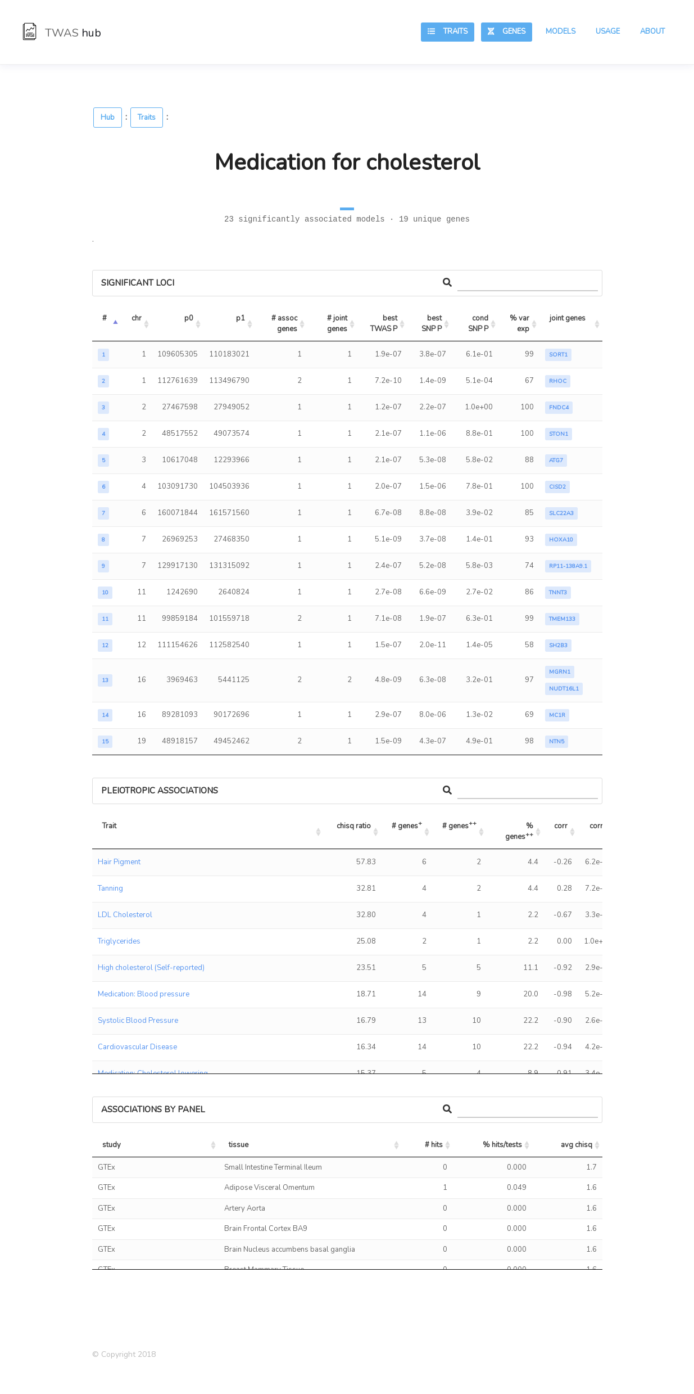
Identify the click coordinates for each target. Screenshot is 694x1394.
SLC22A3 (561, 513)
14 (105, 715)
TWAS (61, 32)
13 (105, 680)
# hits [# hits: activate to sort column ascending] (434, 1145)
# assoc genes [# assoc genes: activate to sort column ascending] (285, 324)
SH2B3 (558, 645)
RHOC (557, 381)
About (652, 31)
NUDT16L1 (564, 689)
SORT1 (558, 355)
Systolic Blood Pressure (138, 1021)
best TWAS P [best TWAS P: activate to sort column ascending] (384, 324)
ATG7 (556, 460)
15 (105, 742)
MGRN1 (559, 672)
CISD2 (557, 487)
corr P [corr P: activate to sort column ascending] (599, 826)
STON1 (558, 434)
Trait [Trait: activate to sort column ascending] (109, 826)
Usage (608, 31)
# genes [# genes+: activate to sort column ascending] (407, 825)
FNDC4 (559, 408)
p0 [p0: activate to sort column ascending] (188, 318)
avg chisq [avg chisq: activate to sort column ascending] (576, 1145)
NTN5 (556, 742)
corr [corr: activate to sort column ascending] (561, 826)
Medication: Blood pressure (143, 994)
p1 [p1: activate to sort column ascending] (240, 318)
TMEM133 (562, 619)
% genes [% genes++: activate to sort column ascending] (520, 831)
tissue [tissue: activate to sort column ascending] (238, 1145)
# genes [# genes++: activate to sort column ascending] (459, 825)
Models (560, 31)
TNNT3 (558, 593)
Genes (506, 31)
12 (105, 645)
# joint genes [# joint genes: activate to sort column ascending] (338, 324)
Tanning (110, 888)
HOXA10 (561, 540)
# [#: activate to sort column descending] (104, 318)
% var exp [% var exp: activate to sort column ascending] (520, 324)
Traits (448, 31)
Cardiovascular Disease (137, 1047)
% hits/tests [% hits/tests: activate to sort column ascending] (502, 1145)
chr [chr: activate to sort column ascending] (136, 318)
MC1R (557, 715)
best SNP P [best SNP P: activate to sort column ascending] (432, 324)
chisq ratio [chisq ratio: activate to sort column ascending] (354, 826)
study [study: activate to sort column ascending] (111, 1145)
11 (105, 619)
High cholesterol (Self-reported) (151, 968)
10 (105, 593)
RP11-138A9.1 (568, 566)
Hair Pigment (119, 862)
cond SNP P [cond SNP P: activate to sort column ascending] (479, 324)
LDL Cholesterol (125, 915)
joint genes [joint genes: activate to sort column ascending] (568, 318)
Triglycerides (119, 941)
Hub (108, 117)
